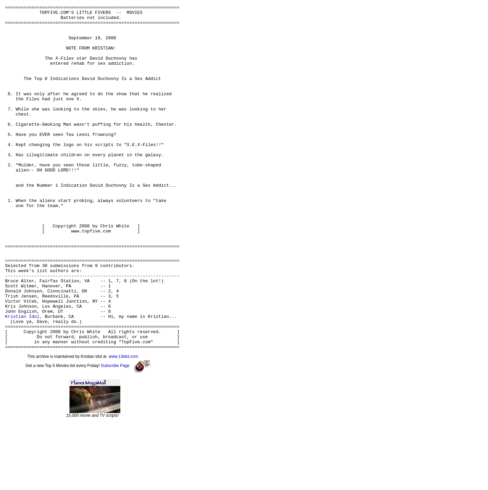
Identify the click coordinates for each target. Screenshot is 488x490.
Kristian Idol (22, 377)
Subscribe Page (115, 432)
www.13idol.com (123, 423)
